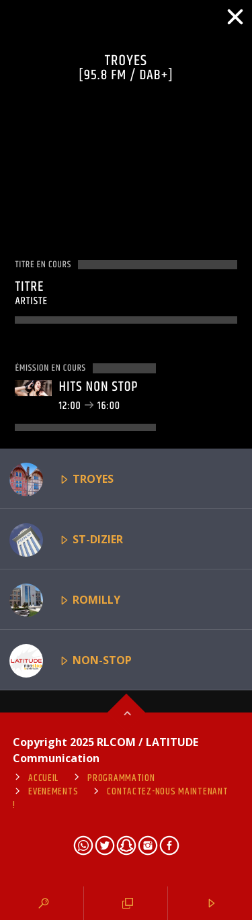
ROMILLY (64, 600)
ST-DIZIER (66, 540)
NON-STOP (70, 661)
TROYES (61, 479)
